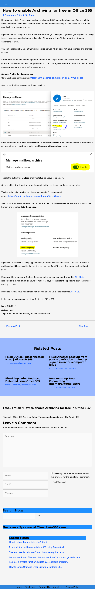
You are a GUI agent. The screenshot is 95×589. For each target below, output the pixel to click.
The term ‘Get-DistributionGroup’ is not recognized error (35, 547)
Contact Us (44, 581)
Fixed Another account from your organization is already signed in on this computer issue (67, 359)
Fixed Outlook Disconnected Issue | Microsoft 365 (23, 357)
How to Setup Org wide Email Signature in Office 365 (33, 561)
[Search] (37, 511)
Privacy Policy (75, 581)
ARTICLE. (79, 276)
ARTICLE (74, 290)
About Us (59, 581)
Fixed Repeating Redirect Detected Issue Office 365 (21, 378)
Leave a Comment (12, 382)
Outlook (19, 15)
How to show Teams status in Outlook (27, 537)
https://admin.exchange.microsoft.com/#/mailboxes (55, 77)
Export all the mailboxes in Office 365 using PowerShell (35, 542)
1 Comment (8, 15)
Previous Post (11, 325)
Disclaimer (29, 581)
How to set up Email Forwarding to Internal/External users (64, 379)
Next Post (86, 325)
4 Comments (54, 366)
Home (15, 581)
